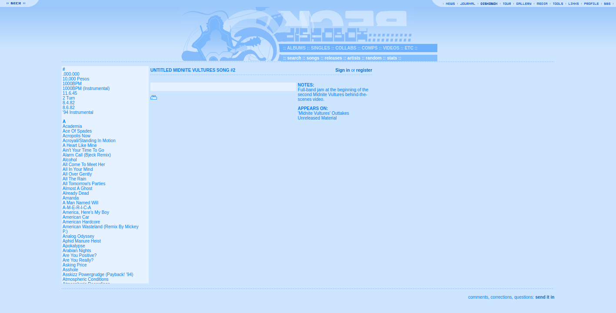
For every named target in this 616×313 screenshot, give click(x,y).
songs (312, 58)
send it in (544, 297)
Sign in (343, 70)
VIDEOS (391, 48)
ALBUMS (296, 48)
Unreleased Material (317, 118)
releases (333, 58)
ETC (409, 48)
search (294, 58)
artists (353, 58)
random (374, 58)
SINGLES (320, 48)
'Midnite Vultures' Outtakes (323, 113)
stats (392, 58)
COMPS (370, 48)
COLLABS (345, 48)
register (364, 70)
